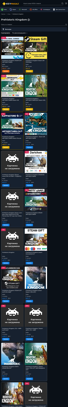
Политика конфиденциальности (57, 393)
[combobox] (19, 33)
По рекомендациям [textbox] (19, 33)
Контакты (50, 382)
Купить (6, 70)
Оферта (49, 389)
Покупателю (51, 386)
